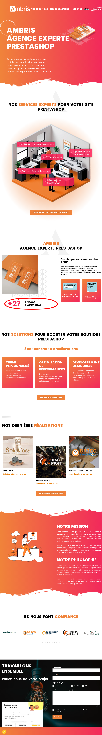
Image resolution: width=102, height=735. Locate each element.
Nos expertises (39, 9)
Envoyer (57, 717)
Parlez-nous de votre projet (64, 690)
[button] (42, 649)
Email (55, 675)
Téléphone (57, 667)
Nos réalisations (59, 9)
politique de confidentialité (75, 710)
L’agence (76, 9)
